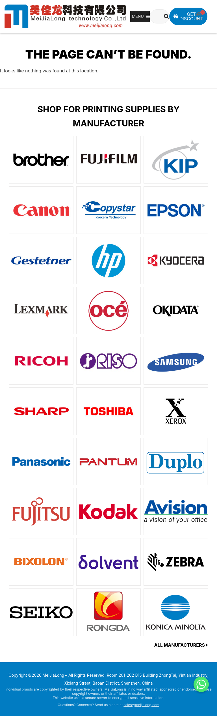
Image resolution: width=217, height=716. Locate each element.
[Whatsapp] (201, 684)
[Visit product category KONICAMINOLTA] (176, 612)
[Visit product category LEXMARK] (41, 311)
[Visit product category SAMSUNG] (176, 361)
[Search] (166, 16)
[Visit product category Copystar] (108, 210)
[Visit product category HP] (108, 260)
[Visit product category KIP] (176, 160)
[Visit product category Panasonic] (41, 461)
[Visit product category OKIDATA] (176, 311)
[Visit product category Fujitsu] (41, 511)
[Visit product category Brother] (41, 160)
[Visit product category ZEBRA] (176, 562)
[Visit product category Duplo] (176, 461)
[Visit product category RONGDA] (108, 612)
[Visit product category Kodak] (108, 511)
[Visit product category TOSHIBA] (108, 411)
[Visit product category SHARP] (41, 411)
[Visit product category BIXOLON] (41, 562)
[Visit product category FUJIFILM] (108, 160)
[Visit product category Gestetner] (41, 260)
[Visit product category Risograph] (108, 361)
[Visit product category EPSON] (176, 210)
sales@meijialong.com (141, 705)
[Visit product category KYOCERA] (176, 260)
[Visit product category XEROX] (176, 411)
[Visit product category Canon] (41, 210)
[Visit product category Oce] (108, 311)
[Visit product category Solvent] (108, 562)
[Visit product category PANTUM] (108, 461)
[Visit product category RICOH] (41, 361)
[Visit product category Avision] (176, 511)
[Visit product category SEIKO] (41, 612)
